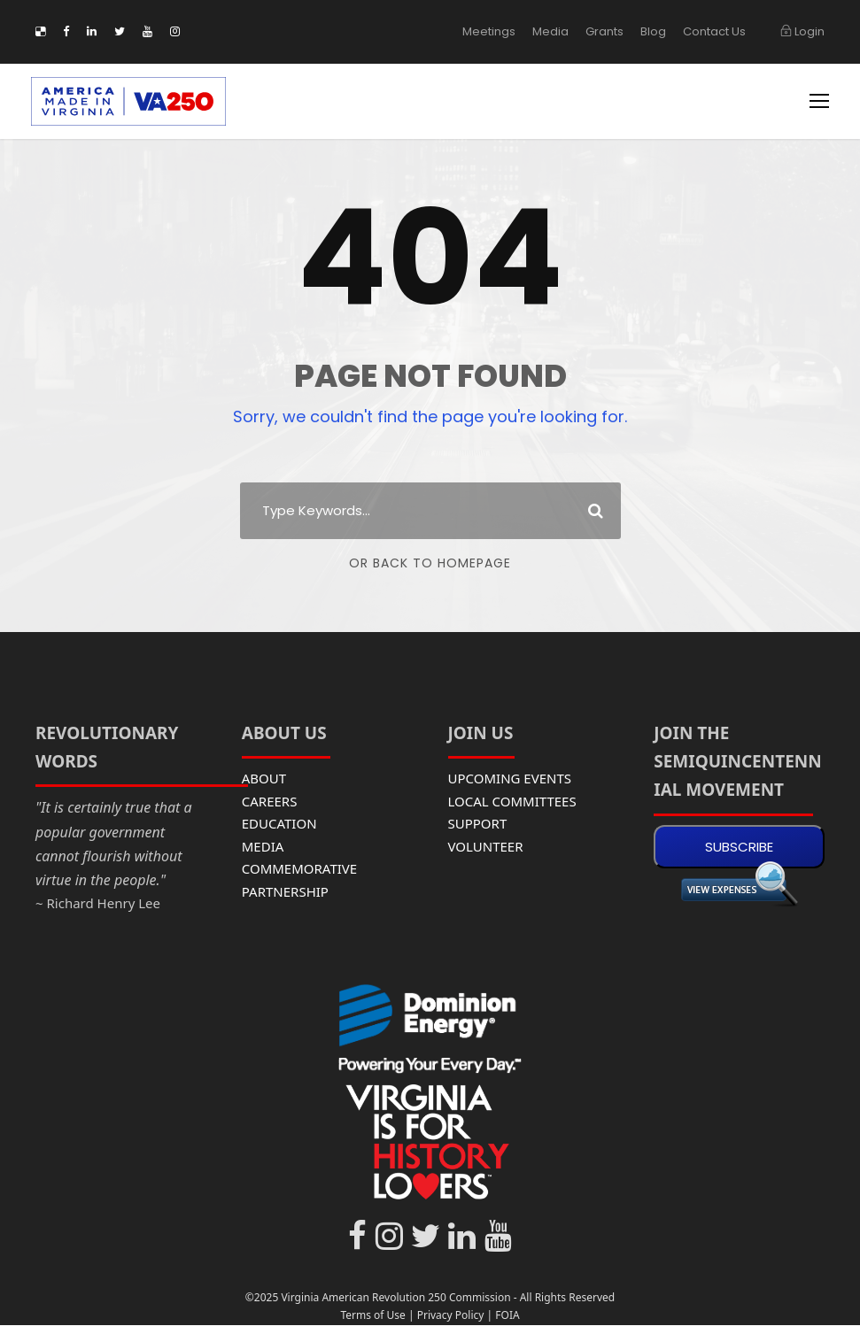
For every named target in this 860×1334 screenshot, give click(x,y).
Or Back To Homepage (430, 563)
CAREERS (270, 801)
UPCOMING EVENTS (510, 778)
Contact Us (718, 31)
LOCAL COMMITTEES (512, 801)
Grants (615, 31)
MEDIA (263, 846)
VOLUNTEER (485, 846)
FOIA (507, 1314)
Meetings (508, 31)
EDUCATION (279, 823)
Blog (661, 31)
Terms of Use (372, 1314)
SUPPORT (477, 823)
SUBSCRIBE (739, 846)
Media (564, 31)
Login (803, 31)
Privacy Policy (450, 1314)
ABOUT (264, 778)
